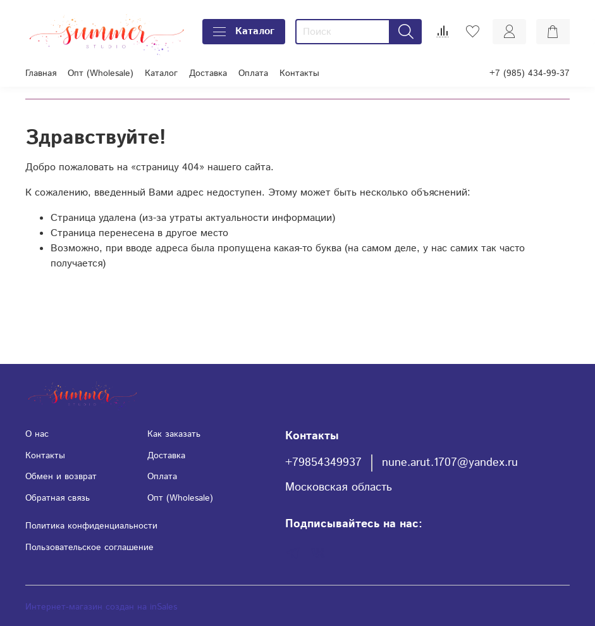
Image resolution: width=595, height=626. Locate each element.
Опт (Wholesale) (100, 73)
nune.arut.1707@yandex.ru (450, 462)
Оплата (253, 73)
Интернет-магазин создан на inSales (101, 607)
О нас (37, 434)
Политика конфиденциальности (91, 526)
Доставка (208, 73)
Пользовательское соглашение (89, 547)
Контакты (299, 73)
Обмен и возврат (61, 476)
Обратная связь (57, 498)
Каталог (243, 31)
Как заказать (173, 434)
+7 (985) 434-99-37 (529, 73)
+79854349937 (323, 462)
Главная (40, 73)
